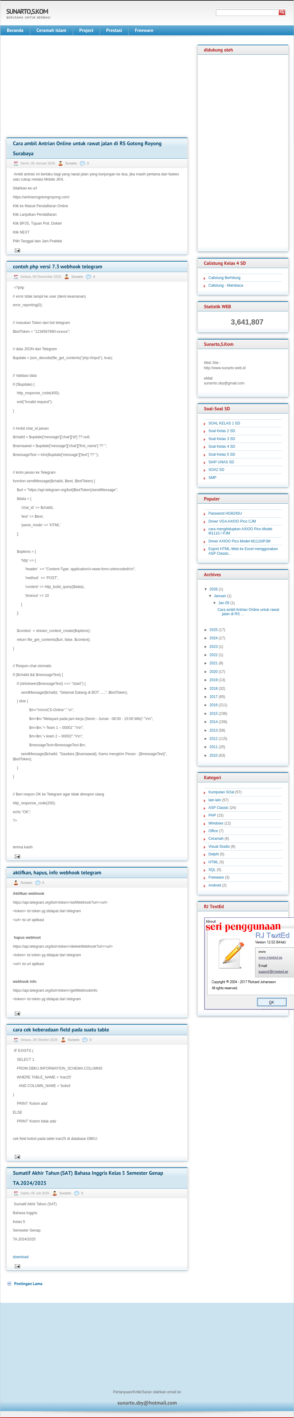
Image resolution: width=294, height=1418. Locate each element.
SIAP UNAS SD (221, 462)
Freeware (216, 877)
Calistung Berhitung (224, 278)
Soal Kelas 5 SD (221, 454)
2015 (214, 713)
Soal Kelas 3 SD (221, 439)
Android (214, 885)
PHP (212, 815)
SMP (212, 478)
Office (213, 831)
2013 (214, 730)
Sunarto (71, 163)
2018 (214, 688)
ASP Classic (218, 808)
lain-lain (214, 800)
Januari (220, 596)
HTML (213, 862)
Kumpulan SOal (221, 792)
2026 (214, 589)
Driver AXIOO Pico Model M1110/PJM (239, 541)
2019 (214, 680)
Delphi (213, 854)
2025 (214, 630)
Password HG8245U (225, 513)
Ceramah (215, 838)
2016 (214, 705)
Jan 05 (223, 603)
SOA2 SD (216, 470)
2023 (214, 647)
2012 (214, 739)
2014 (214, 722)
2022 (214, 655)
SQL (212, 870)
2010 (214, 755)
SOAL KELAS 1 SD (224, 423)
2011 (214, 747)
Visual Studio (219, 846)
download (20, 1257)
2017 (214, 697)
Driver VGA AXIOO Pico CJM (232, 521)
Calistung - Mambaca (225, 285)
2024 (214, 638)
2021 (214, 663)
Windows (215, 823)
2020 (214, 672)
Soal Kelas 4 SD (221, 446)
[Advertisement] (57, 87)
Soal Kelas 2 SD (221, 431)
